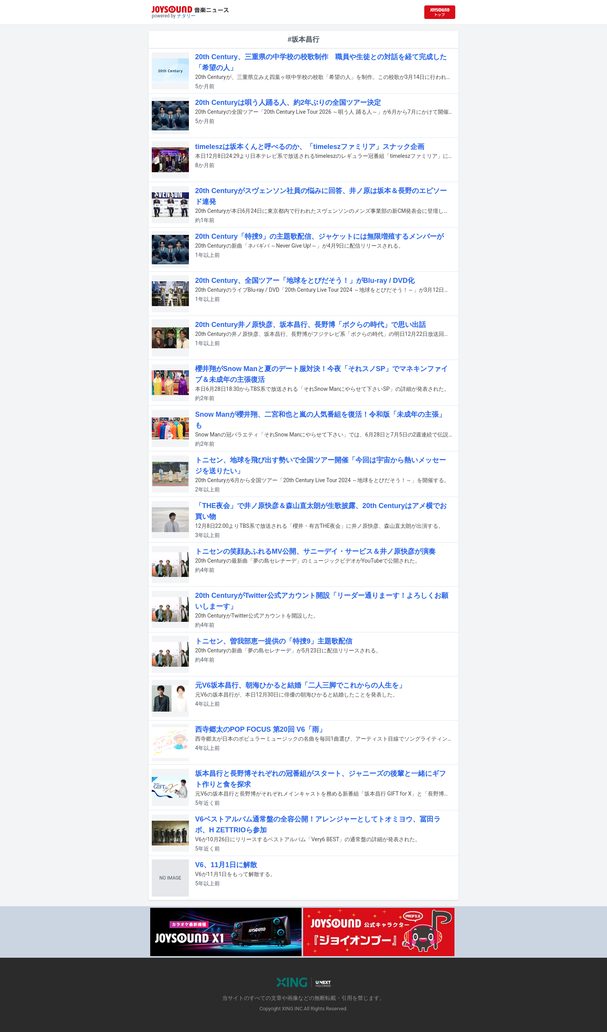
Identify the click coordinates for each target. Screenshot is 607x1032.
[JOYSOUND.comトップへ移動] (439, 12)
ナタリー (186, 16)
